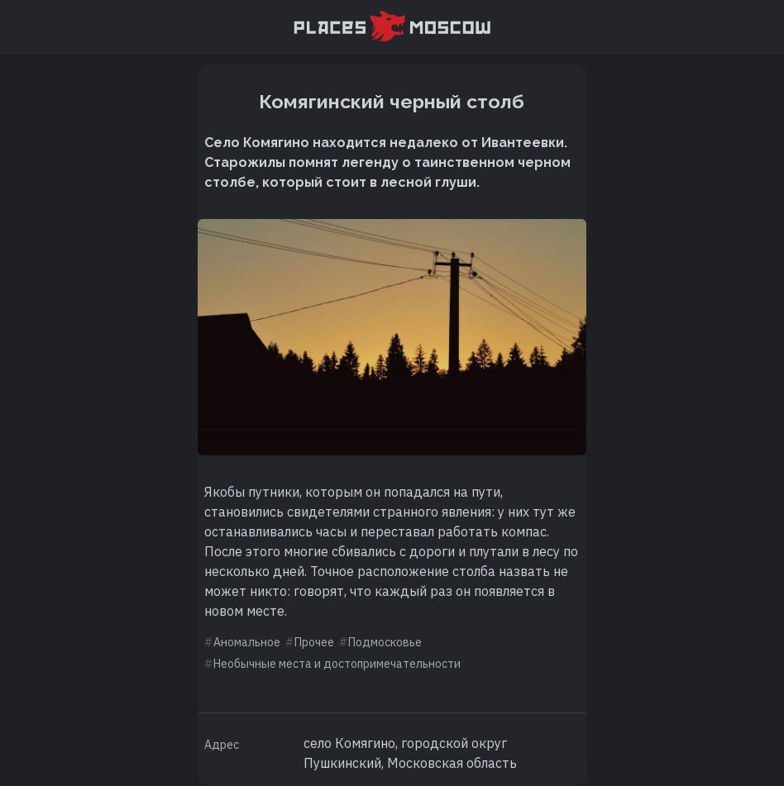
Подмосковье (385, 642)
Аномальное (246, 642)
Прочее (314, 642)
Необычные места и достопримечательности (337, 663)
